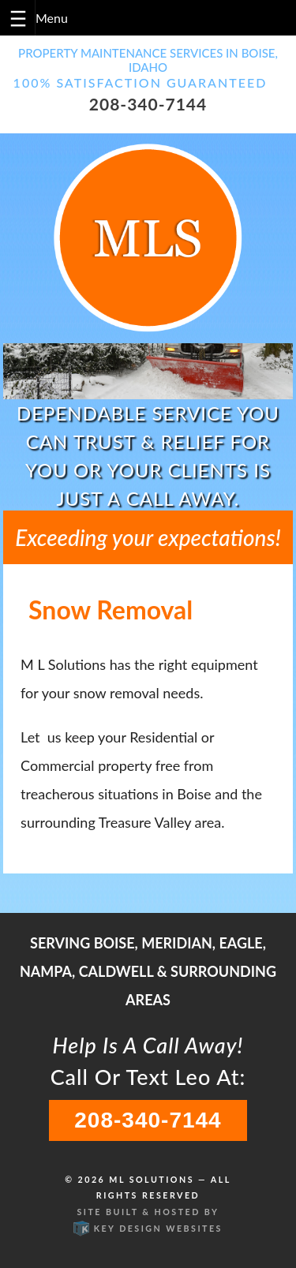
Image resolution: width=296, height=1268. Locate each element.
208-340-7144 (148, 104)
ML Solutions (151, 1179)
